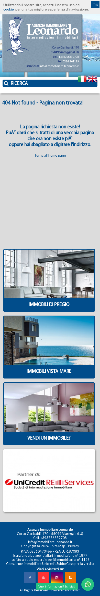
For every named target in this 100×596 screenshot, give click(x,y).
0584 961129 (71, 61)
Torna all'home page (50, 155)
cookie (8, 9)
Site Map (58, 546)
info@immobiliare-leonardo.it (59, 66)
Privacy (73, 546)
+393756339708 (69, 57)
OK (95, 5)
